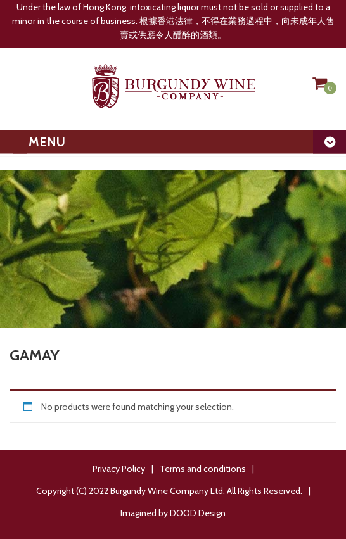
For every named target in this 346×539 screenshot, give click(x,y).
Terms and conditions (203, 468)
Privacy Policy (119, 468)
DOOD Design (198, 513)
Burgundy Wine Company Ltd (166, 491)
